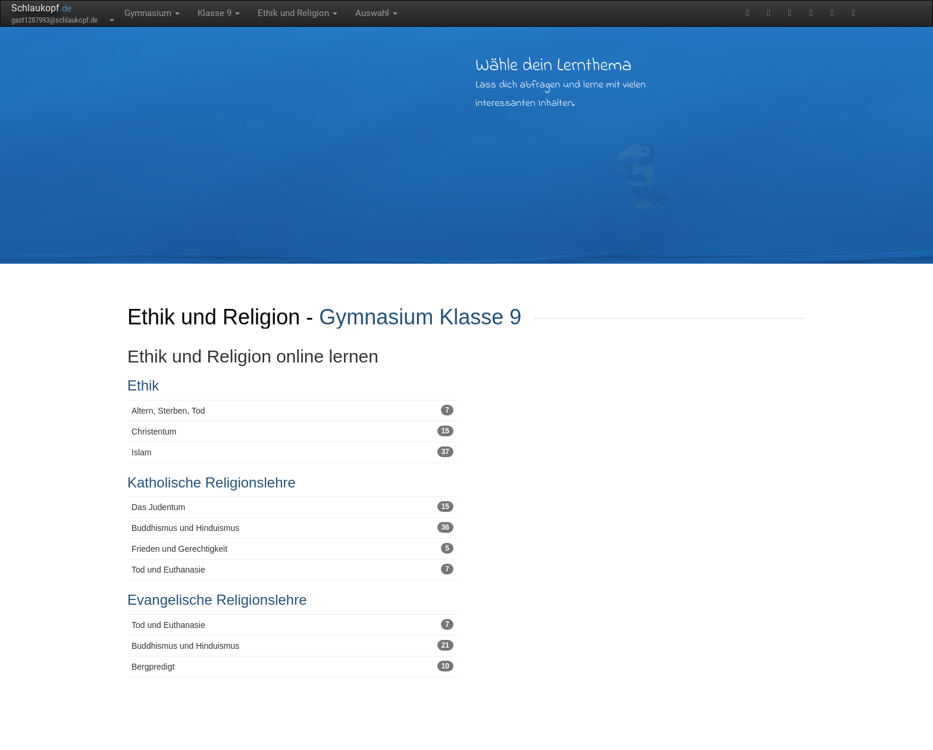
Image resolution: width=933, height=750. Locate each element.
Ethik (143, 385)
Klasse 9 (219, 13)
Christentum (292, 431)
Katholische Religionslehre (211, 482)
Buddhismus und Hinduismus (292, 527)
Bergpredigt (292, 666)
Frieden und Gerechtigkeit (292, 548)
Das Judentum (292, 506)
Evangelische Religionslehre (217, 600)
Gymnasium (152, 13)
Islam (292, 451)
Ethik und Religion (297, 13)
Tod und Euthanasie (292, 569)
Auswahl (376, 13)
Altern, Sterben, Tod (292, 410)
